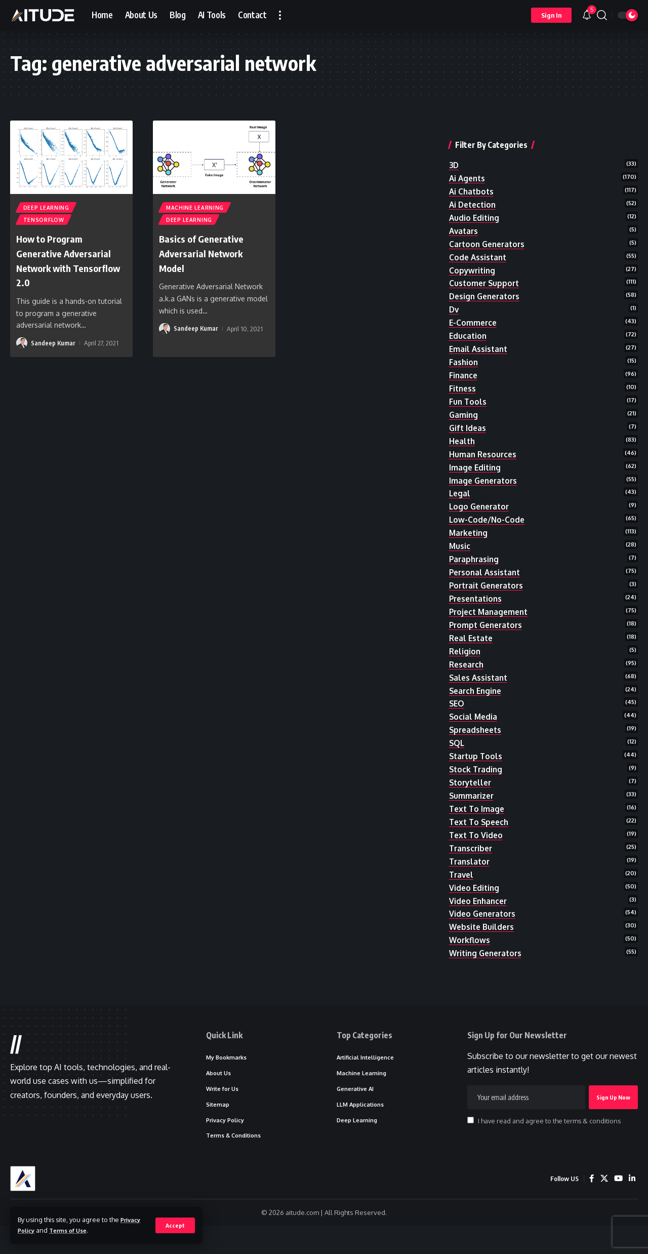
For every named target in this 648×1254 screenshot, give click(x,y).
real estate (472, 641)
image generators (485, 476)
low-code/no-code (487, 517)
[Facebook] (590, 1206)
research (467, 668)
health (462, 434)
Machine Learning (195, 208)
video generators (484, 930)
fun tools (468, 393)
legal (460, 490)
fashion (464, 352)
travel (462, 889)
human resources (484, 448)
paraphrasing (475, 559)
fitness (463, 379)
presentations (477, 600)
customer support (485, 269)
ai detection (474, 187)
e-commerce (474, 310)
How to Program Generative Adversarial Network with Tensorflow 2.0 (70, 263)
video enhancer (479, 917)
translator (470, 875)
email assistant (479, 338)
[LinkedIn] (632, 1206)
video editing (475, 902)
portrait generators (489, 586)
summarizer (472, 806)
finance (464, 366)
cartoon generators (489, 228)
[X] (603, 1206)
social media (474, 724)
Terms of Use (73, 1230)
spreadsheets (477, 737)
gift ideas (468, 421)
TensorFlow (44, 222)
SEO (457, 710)
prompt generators (488, 627)
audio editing (475, 200)
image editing (476, 462)
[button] (175, 1225)
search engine (477, 696)
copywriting (473, 256)
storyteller (472, 793)
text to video (477, 848)
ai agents (468, 159)
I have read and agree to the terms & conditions (549, 1145)
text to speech (480, 834)
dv (454, 297)
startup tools (477, 765)
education (468, 324)
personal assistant (486, 572)
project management (491, 613)
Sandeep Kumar (53, 346)
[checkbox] (470, 1144)
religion (465, 655)
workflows (470, 958)
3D (454, 145)
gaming (464, 407)
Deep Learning (47, 208)
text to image (478, 820)
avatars (464, 214)
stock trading (477, 779)
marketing (469, 531)
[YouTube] (618, 1206)
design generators (486, 283)
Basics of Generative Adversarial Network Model (208, 255)
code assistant (479, 242)
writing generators (488, 971)
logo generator (481, 503)
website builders (483, 944)
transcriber (472, 861)
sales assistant (479, 682)
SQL (457, 751)
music (460, 544)
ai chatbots (472, 173)
